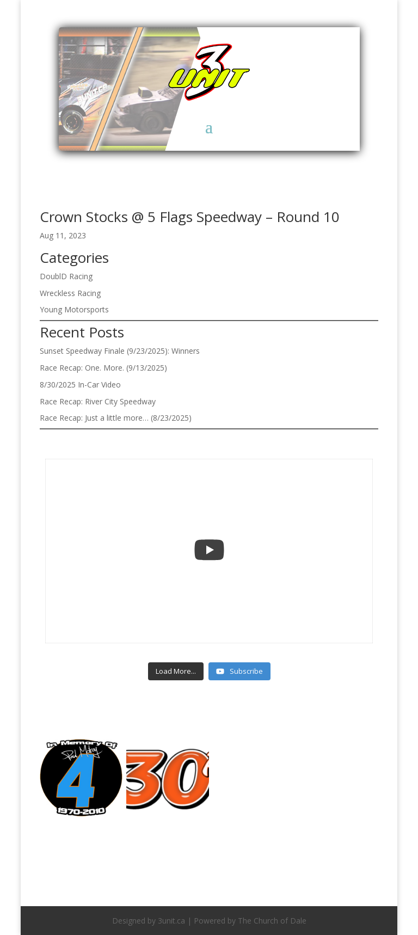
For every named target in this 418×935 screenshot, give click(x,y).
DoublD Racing (66, 276)
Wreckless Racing (70, 293)
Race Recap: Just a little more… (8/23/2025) (116, 418)
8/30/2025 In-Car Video (80, 384)
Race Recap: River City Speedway (98, 401)
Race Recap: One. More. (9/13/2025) (103, 367)
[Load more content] (176, 671)
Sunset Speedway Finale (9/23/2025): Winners (120, 351)
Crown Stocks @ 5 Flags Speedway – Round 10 (190, 216)
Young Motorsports (74, 309)
